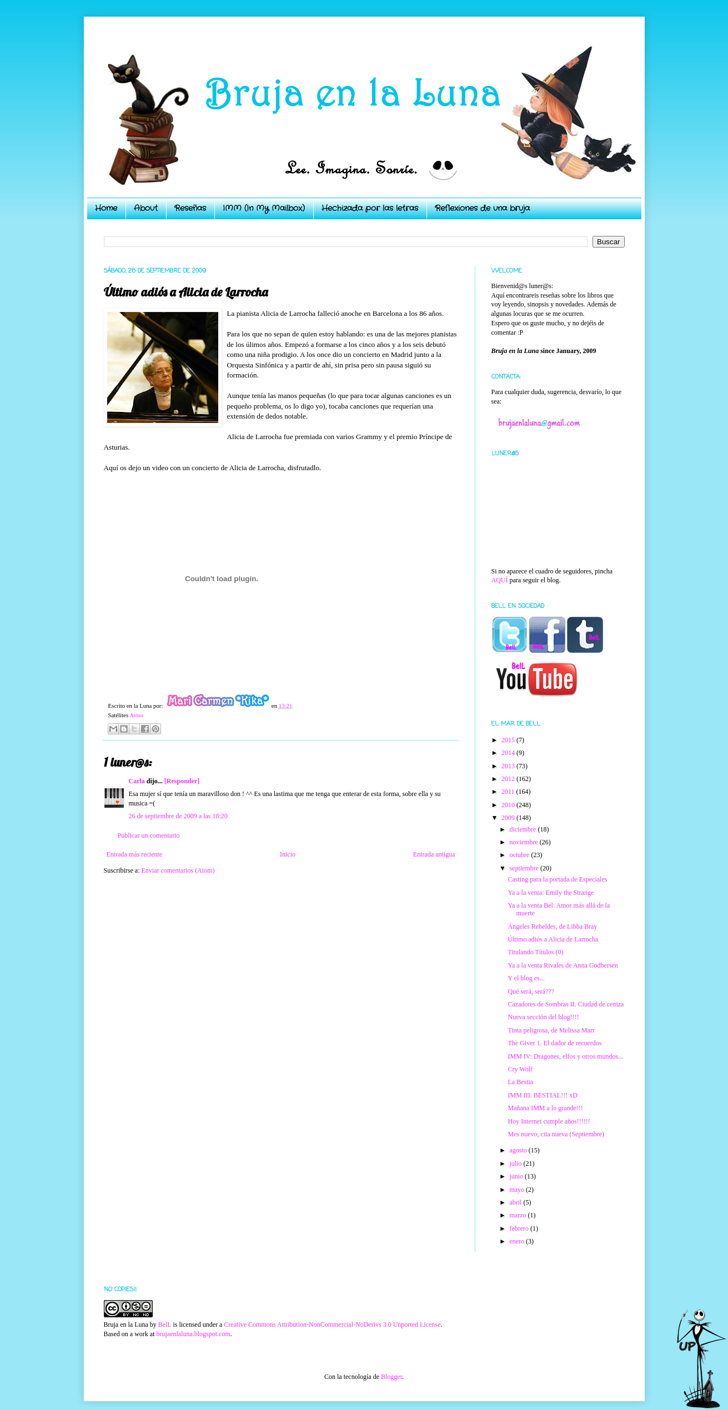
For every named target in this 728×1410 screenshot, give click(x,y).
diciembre (523, 829)
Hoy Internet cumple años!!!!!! (549, 1121)
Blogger (391, 1377)
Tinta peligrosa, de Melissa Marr (551, 1030)
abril (516, 1202)
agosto (518, 1150)
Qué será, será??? (531, 991)
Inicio (287, 854)
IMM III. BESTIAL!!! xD (542, 1095)
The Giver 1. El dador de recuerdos (554, 1043)
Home (106, 208)
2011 (508, 791)
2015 (508, 740)
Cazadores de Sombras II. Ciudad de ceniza (566, 1004)
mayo (517, 1190)
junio (517, 1176)
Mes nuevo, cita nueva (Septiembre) (556, 1134)
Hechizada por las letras (370, 208)
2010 (508, 805)
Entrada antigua (434, 854)
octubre (520, 855)
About (146, 208)
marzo (518, 1215)
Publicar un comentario (149, 835)
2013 (508, 766)
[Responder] (181, 781)
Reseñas (190, 208)
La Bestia (520, 1082)
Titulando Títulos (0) (535, 952)
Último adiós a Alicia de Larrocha (553, 939)
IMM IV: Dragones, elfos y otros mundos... (565, 1056)
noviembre (524, 842)
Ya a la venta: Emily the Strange (551, 893)
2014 (508, 753)
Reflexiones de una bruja (482, 208)
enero (517, 1241)
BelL (165, 1324)
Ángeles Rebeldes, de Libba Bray (552, 926)
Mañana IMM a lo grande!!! (545, 1108)
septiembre (524, 868)
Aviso (136, 715)
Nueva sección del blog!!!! (543, 1017)
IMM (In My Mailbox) (264, 208)
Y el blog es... (526, 978)
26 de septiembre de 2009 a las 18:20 (178, 816)
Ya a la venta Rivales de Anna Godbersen (562, 965)
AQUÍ (499, 580)
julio (516, 1163)
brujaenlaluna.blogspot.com (193, 1334)
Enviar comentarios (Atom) (178, 870)
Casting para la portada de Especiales (557, 879)
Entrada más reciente (135, 854)
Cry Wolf (520, 1069)
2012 (508, 779)
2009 (508, 818)
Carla (137, 781)
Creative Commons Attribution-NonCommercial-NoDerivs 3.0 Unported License (332, 1324)
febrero (519, 1228)
